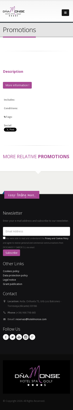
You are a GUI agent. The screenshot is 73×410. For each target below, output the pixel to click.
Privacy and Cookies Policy (56, 238)
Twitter (12, 337)
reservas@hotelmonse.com (31, 319)
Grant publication (12, 283)
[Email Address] (36, 231)
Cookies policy (11, 271)
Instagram (26, 337)
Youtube (19, 337)
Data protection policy (15, 275)
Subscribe (11, 253)
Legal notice (9, 279)
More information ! (17, 85)
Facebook (6, 337)
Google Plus (32, 337)
